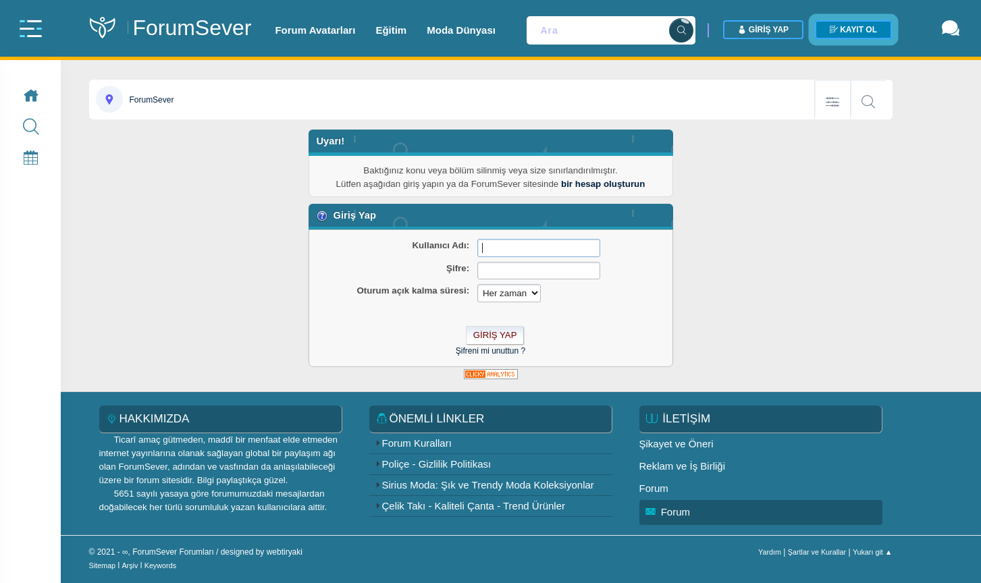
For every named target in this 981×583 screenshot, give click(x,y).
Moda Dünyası (461, 30)
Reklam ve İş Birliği (682, 466)
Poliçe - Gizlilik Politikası (437, 464)
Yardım (769, 552)
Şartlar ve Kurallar (817, 552)
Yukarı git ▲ (873, 552)
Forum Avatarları (315, 30)
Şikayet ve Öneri (676, 443)
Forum (653, 488)
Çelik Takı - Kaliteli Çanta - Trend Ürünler (474, 505)
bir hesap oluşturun (603, 184)
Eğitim (390, 30)
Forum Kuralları (417, 443)
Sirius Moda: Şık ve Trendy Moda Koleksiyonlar (488, 485)
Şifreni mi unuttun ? (490, 351)
